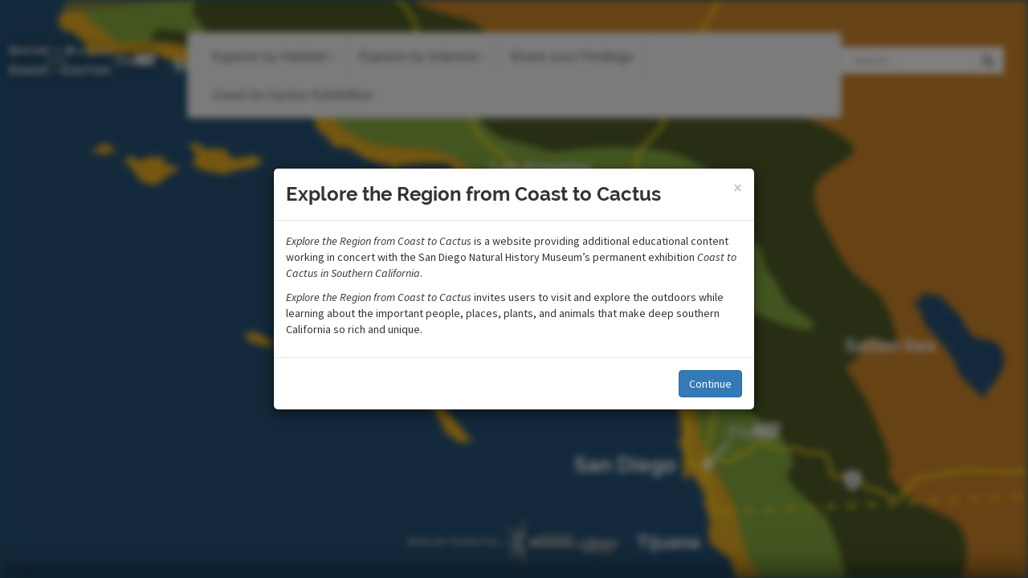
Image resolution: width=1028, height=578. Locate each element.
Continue (710, 384)
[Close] (737, 187)
